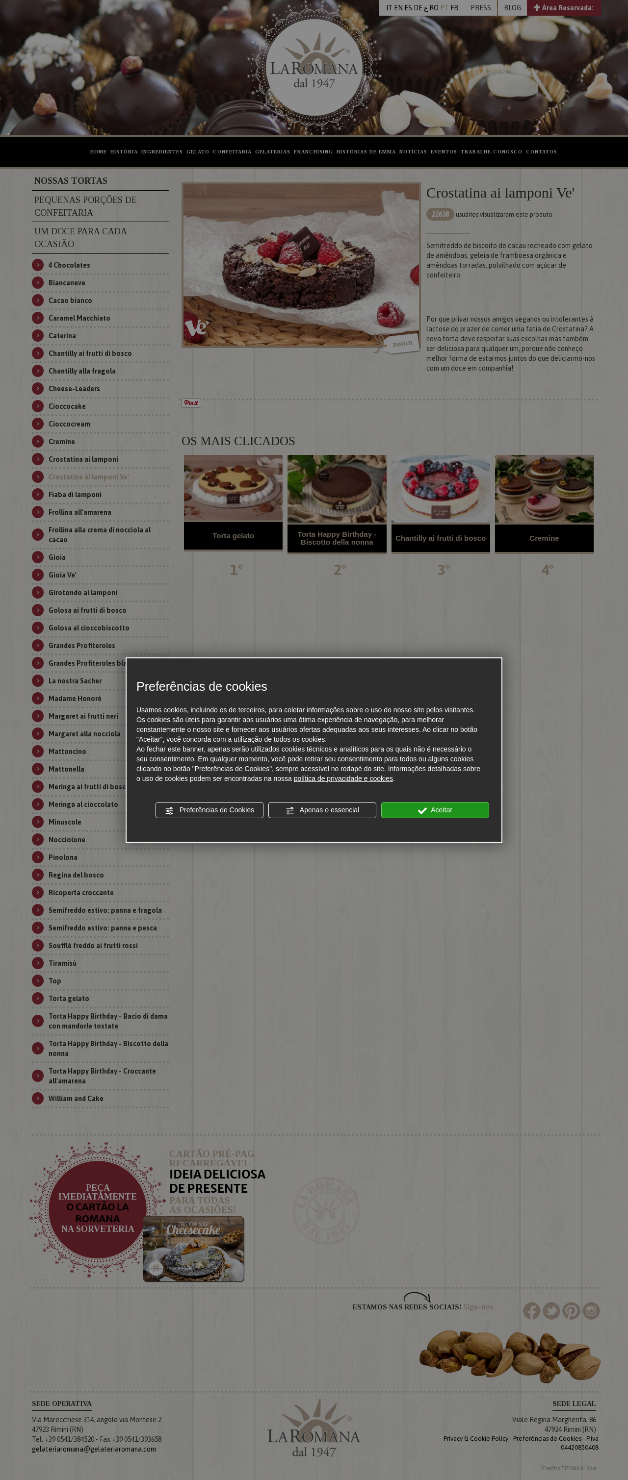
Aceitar (435, 810)
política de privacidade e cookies (343, 778)
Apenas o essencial (323, 810)
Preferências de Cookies (209, 810)
